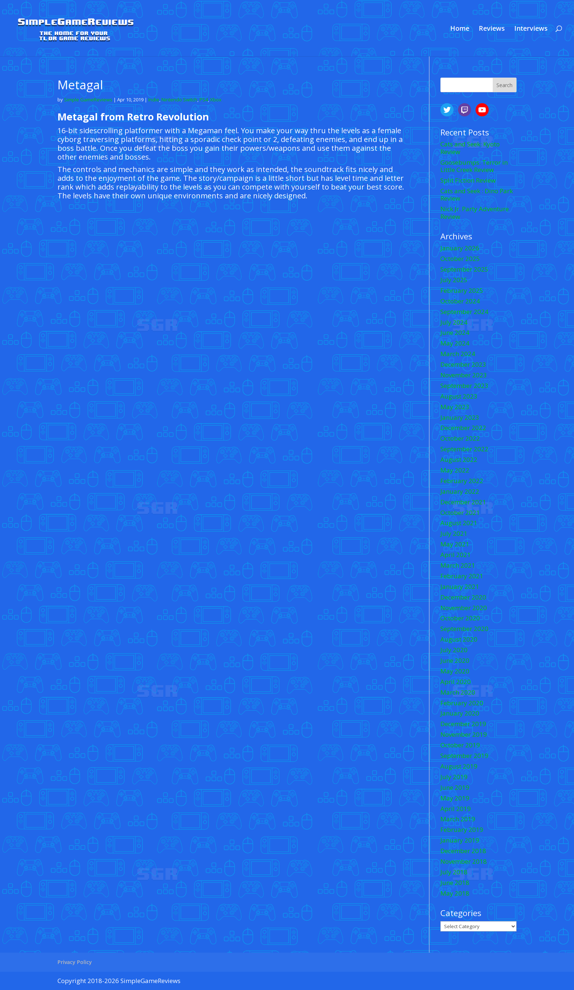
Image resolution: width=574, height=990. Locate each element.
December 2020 (463, 597)
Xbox (215, 99)
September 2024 (464, 311)
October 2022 (460, 438)
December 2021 (463, 502)
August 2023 (458, 396)
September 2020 (464, 628)
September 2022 (464, 449)
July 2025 (453, 280)
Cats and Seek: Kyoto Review (470, 148)
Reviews (492, 29)
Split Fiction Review (468, 180)
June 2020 (454, 660)
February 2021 (461, 576)
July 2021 (453, 533)
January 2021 (459, 586)
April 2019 (455, 808)
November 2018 (463, 861)
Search (504, 85)
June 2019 (454, 787)
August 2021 (458, 523)
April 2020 (455, 681)
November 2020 (463, 608)
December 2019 (463, 724)
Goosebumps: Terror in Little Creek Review (474, 166)
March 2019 (457, 819)
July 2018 (453, 872)
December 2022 (463, 427)
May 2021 (454, 544)
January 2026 (459, 248)
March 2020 (457, 692)
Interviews (531, 29)
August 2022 (458, 459)
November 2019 (463, 734)
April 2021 (455, 554)
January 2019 (459, 840)
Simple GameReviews (88, 99)
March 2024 (457, 354)
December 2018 (463, 851)
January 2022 (459, 491)
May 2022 (454, 470)
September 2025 (464, 269)
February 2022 (461, 481)
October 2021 (460, 512)
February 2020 (461, 703)
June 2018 (454, 882)
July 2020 (453, 650)
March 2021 (457, 565)
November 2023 (463, 375)
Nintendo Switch (179, 99)
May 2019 (454, 798)
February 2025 (461, 290)
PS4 (204, 99)
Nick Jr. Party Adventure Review (474, 212)
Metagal (80, 84)
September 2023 (464, 385)
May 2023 (454, 407)
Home (459, 29)
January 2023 (459, 417)
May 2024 (454, 343)
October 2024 (460, 301)
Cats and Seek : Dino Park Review (476, 194)
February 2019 (461, 829)
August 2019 (458, 766)
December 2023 (463, 364)
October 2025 (460, 258)
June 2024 (454, 332)
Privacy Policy (74, 962)
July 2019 (453, 777)
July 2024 (453, 322)
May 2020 (454, 671)
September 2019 (464, 755)
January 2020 (459, 713)
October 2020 (460, 618)
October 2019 (460, 745)
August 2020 (458, 639)
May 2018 (454, 893)
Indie (153, 99)
